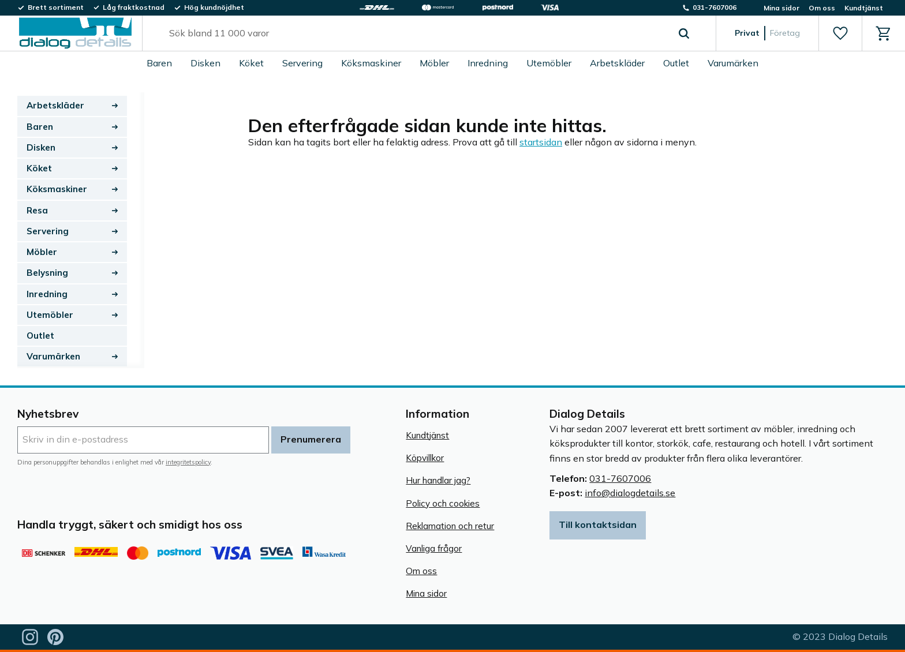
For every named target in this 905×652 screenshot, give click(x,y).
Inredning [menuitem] (488, 63)
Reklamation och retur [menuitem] (450, 525)
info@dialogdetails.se (630, 493)
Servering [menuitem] (302, 63)
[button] (840, 33)
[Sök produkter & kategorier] (416, 33)
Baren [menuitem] (159, 63)
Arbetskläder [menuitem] (617, 63)
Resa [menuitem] (37, 210)
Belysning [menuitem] (47, 272)
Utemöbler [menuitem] (548, 63)
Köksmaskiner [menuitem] (371, 63)
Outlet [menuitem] (676, 63)
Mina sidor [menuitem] (781, 7)
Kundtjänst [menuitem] (863, 7)
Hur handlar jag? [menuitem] (438, 480)
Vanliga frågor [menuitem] (434, 548)
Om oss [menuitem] (822, 7)
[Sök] (684, 33)
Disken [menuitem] (205, 63)
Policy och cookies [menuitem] (443, 503)
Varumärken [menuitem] (733, 63)
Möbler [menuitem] (434, 63)
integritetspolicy (188, 462)
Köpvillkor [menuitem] (425, 457)
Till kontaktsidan (598, 524)
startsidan (540, 142)
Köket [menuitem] (251, 63)
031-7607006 (620, 478)
